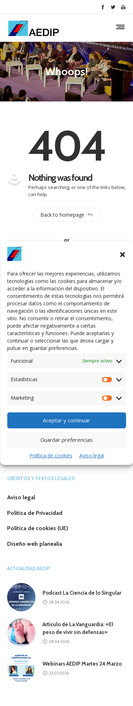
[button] (122, 254)
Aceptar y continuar (66, 420)
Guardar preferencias (66, 439)
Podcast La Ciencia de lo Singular (82, 593)
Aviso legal (91, 455)
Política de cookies (50, 455)
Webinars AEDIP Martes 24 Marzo (82, 664)
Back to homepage (66, 214)
